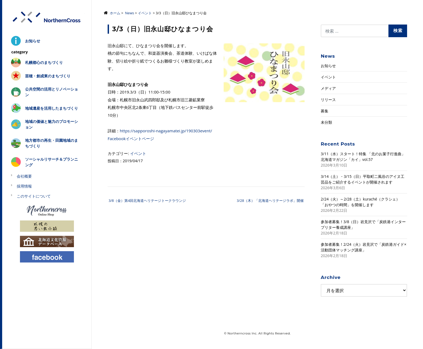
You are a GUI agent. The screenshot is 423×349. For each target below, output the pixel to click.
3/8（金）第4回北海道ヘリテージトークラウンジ (147, 200)
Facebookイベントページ (131, 138)
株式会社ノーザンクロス (47, 17)
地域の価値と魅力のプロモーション (51, 124)
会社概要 (24, 176)
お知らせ (32, 40)
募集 (324, 110)
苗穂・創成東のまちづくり (47, 75)
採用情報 (24, 186)
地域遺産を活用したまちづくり (51, 108)
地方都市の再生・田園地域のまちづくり (51, 143)
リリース (328, 99)
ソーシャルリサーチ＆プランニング (51, 162)
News (129, 13)
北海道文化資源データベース (47, 241)
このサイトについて (34, 196)
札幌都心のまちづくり (44, 62)
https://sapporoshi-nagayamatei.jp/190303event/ (166, 130)
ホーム (115, 13)
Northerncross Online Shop (47, 210)
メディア (328, 88)
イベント (145, 13)
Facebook (47, 256)
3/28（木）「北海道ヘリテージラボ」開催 (271, 200)
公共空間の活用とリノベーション (51, 92)
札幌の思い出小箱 (47, 225)
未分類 (326, 122)
